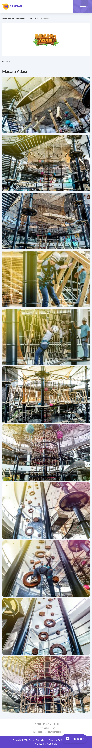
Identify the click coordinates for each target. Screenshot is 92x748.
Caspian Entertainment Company (12, 6)
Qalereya (33, 18)
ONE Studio (52, 744)
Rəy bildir (74, 739)
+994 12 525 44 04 (46, 728)
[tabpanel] (46, 105)
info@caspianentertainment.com (46, 732)
